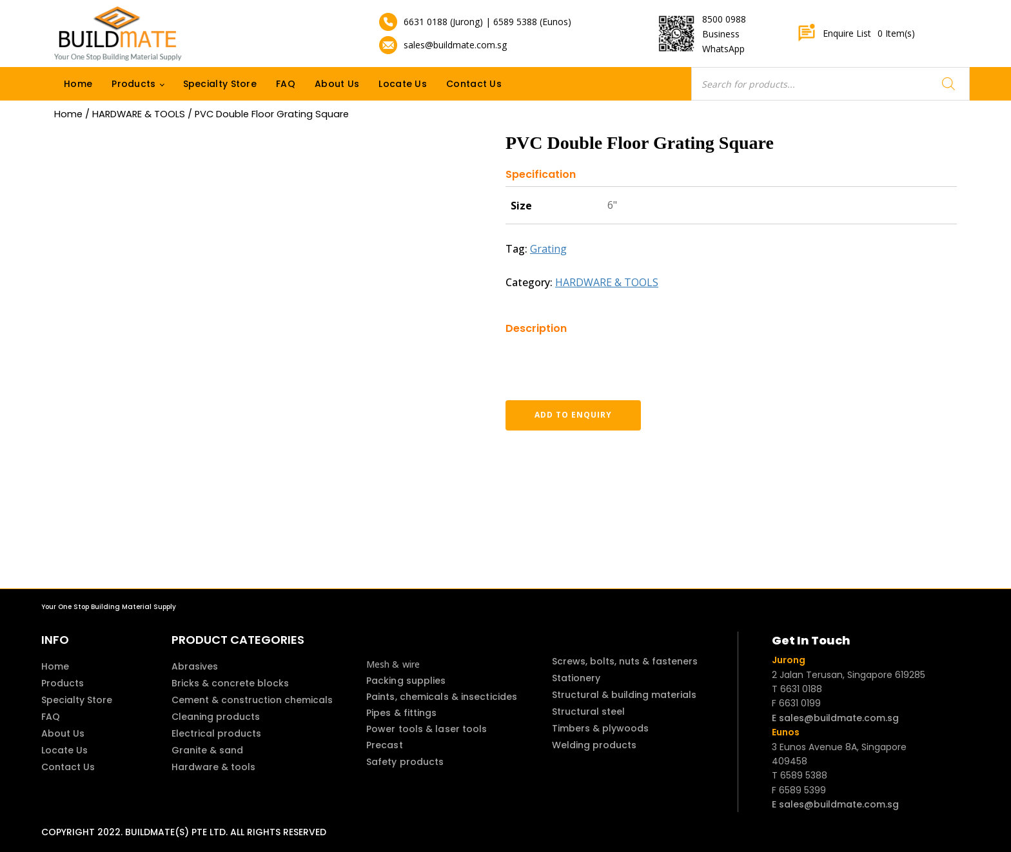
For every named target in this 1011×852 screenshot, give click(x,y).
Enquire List (856, 33)
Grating (548, 249)
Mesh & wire (393, 664)
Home (78, 83)
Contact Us (474, 83)
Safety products (405, 761)
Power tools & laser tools (426, 728)
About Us (337, 83)
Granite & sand (207, 750)
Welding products (594, 745)
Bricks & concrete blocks (230, 683)
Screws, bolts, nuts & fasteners (625, 661)
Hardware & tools (213, 766)
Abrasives (195, 666)
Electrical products (216, 733)
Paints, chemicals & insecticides (441, 696)
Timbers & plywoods (600, 728)
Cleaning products (216, 716)
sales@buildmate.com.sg (455, 45)
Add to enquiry (573, 414)
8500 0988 (724, 19)
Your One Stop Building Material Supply (108, 607)
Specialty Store (220, 83)
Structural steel (588, 711)
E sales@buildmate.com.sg (835, 718)
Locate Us (402, 83)
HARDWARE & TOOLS (138, 114)
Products (133, 83)
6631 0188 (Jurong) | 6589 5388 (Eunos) (487, 21)
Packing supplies (406, 680)
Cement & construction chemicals (252, 699)
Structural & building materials (624, 694)
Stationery (576, 678)
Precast (384, 745)
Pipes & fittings (401, 712)
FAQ (285, 83)
